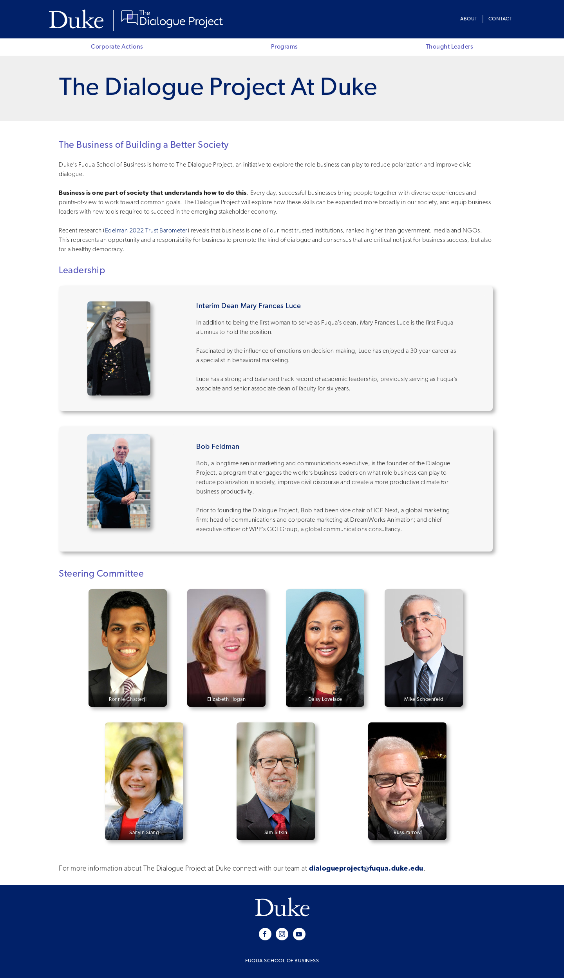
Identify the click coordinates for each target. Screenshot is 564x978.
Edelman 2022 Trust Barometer (146, 231)
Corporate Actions (117, 47)
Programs (284, 47)
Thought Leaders (450, 47)
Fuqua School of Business (282, 960)
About (468, 19)
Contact (500, 19)
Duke (78, 19)
